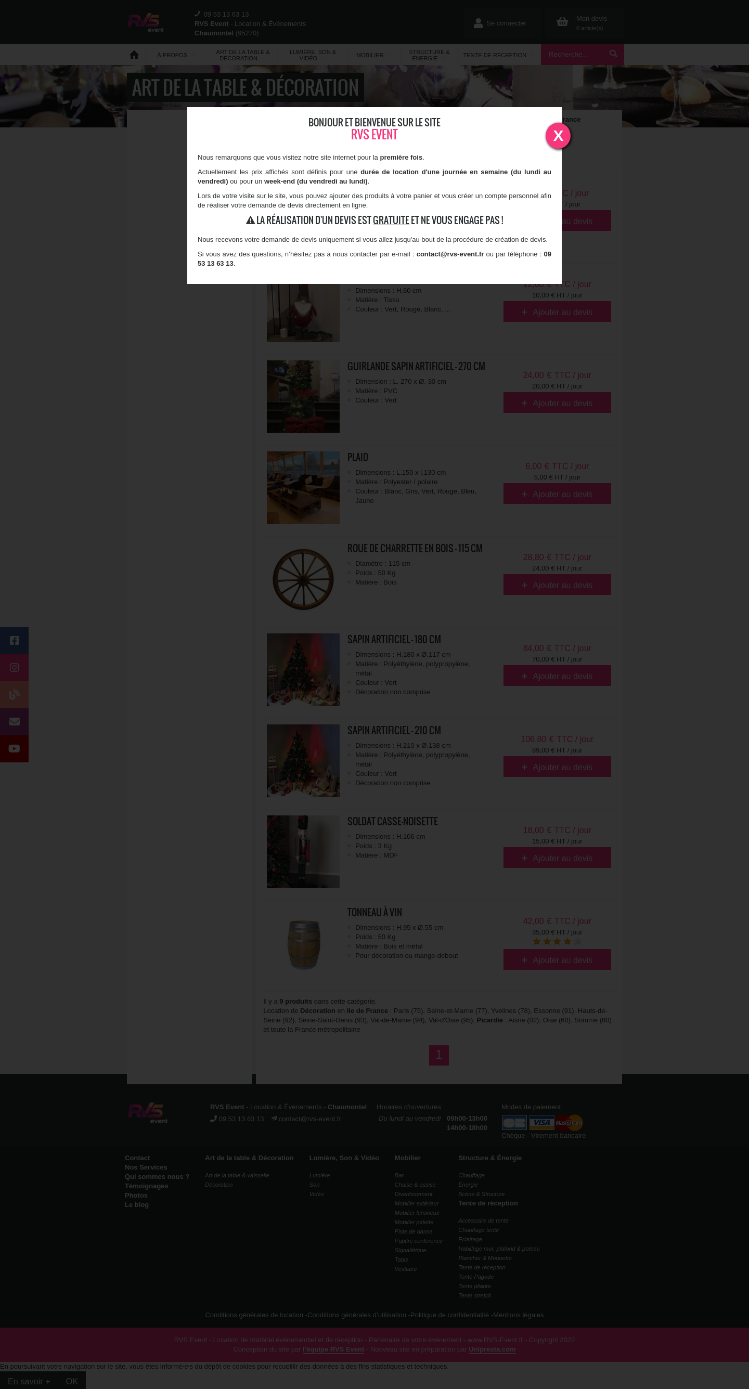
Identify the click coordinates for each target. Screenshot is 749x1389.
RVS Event (374, 134)
